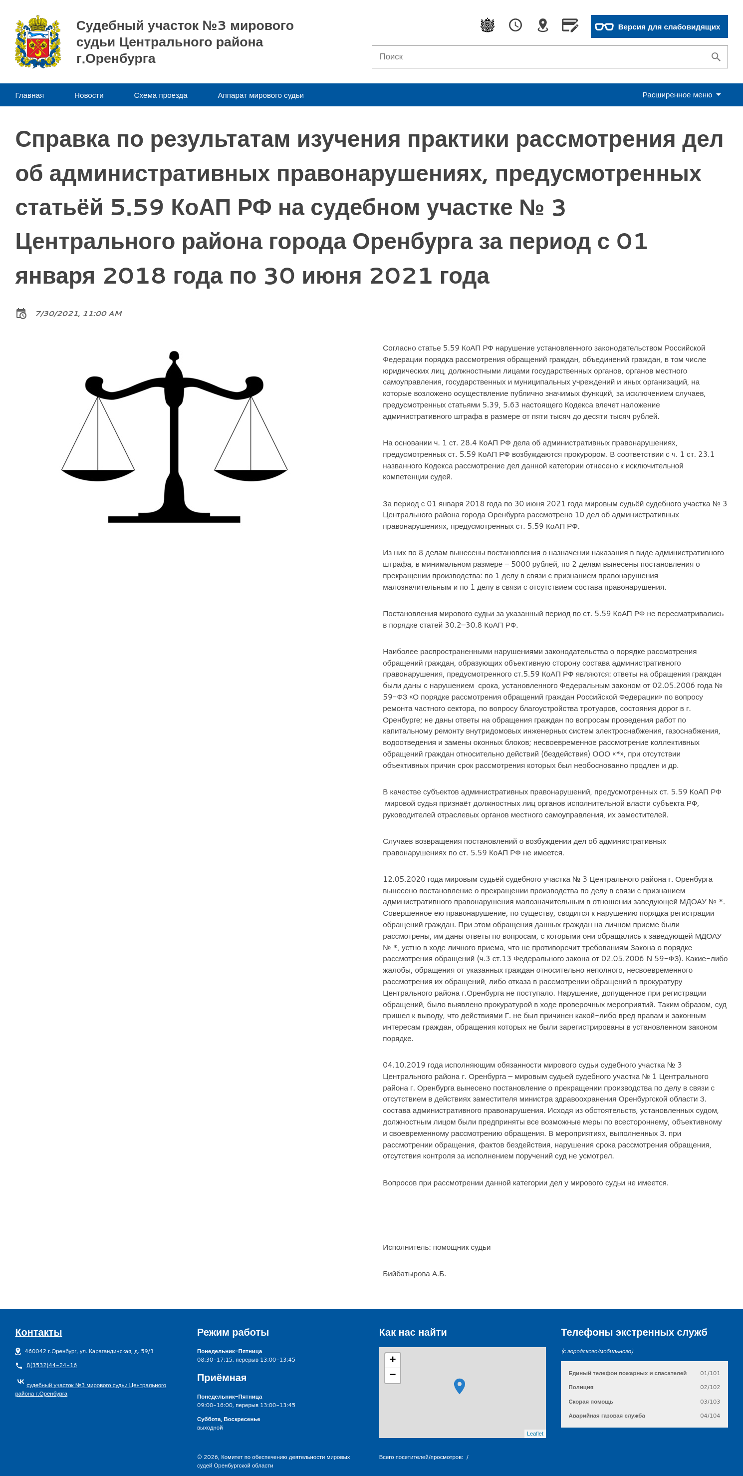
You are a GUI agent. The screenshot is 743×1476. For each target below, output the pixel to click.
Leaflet (535, 1434)
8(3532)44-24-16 (51, 1365)
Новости (89, 94)
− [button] (393, 1375)
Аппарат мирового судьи (261, 94)
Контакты (38, 1332)
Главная (29, 94)
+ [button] (393, 1360)
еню (684, 94)
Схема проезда (161, 94)
